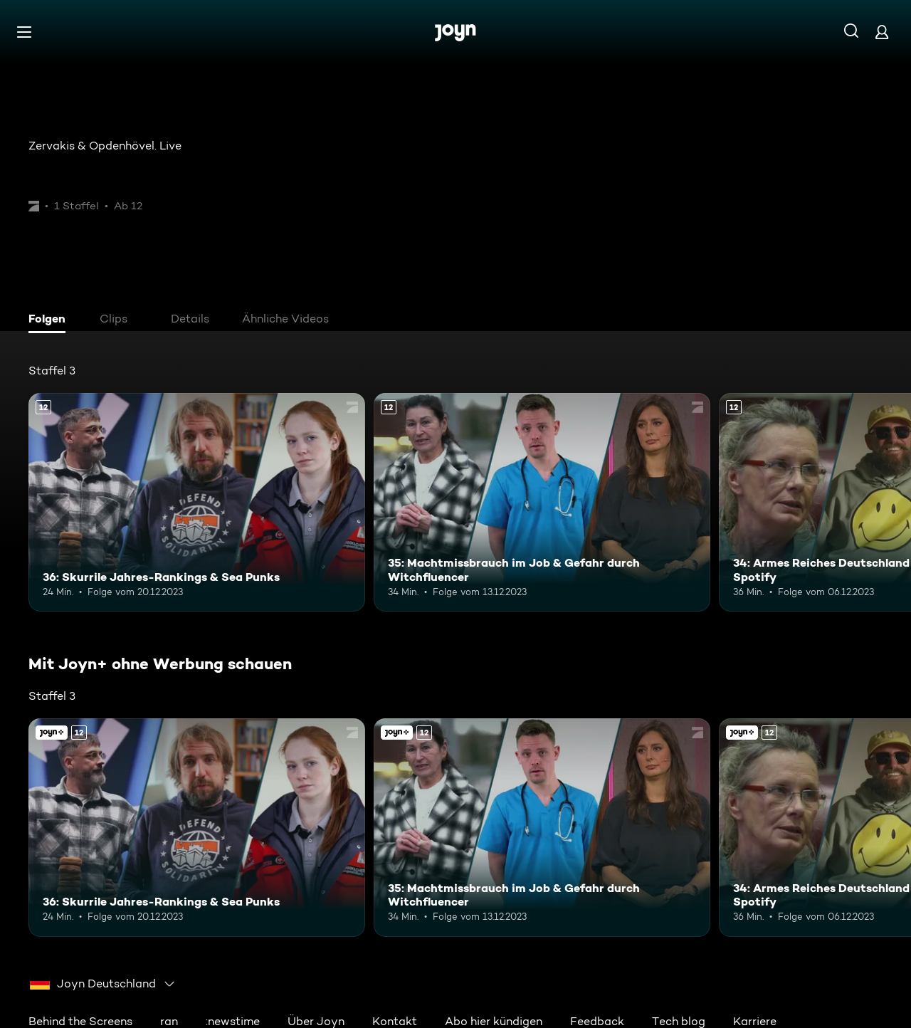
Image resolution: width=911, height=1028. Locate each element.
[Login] (882, 31)
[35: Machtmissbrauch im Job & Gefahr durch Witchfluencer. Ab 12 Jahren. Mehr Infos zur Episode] (542, 502)
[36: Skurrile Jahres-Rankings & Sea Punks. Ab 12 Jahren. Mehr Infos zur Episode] (196, 502)
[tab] (50, 320)
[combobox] (102, 983)
